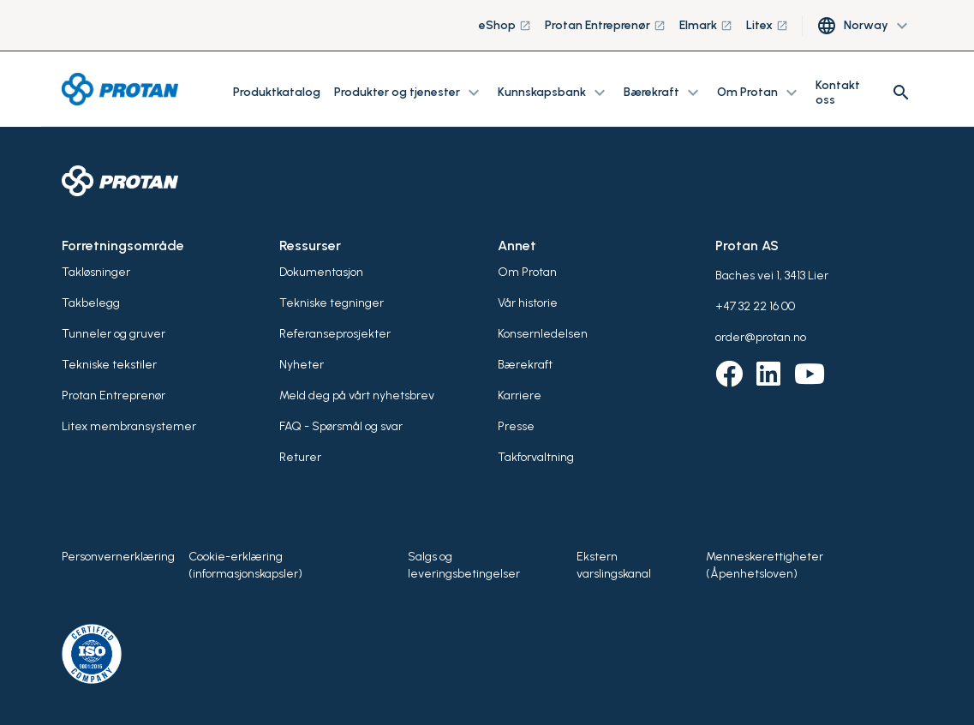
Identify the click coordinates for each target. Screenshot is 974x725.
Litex (767, 25)
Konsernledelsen (543, 334)
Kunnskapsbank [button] (554, 92)
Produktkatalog (276, 92)
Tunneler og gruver (113, 334)
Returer (300, 457)
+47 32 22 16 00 (755, 306)
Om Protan (527, 272)
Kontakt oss (838, 92)
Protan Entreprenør (605, 25)
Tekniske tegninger (331, 303)
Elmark (705, 25)
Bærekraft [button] (663, 92)
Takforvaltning (536, 457)
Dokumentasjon (321, 272)
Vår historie (528, 303)
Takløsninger (96, 272)
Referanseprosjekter (335, 334)
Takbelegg (91, 303)
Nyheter (301, 364)
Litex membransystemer (129, 426)
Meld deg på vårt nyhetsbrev (356, 395)
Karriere (519, 395)
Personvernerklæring (118, 556)
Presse (516, 426)
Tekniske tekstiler (109, 364)
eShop (505, 25)
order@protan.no (760, 337)
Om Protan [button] (759, 92)
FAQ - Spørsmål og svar (341, 426)
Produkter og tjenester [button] (409, 92)
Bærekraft (525, 364)
